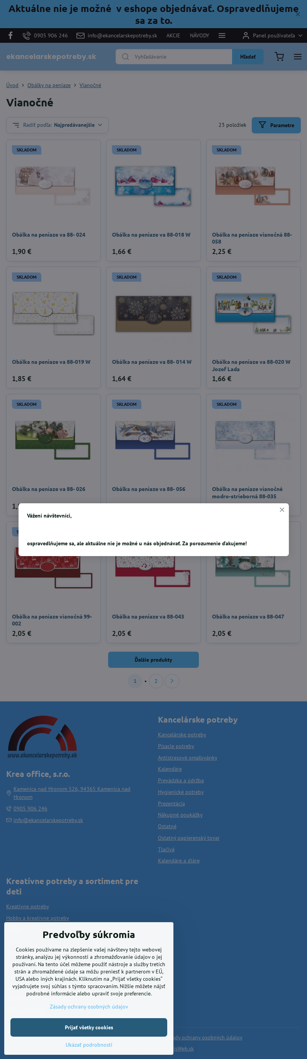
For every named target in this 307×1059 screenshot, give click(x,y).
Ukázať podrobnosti (89, 1055)
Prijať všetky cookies (89, 1037)
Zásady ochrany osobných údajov (89, 1017)
